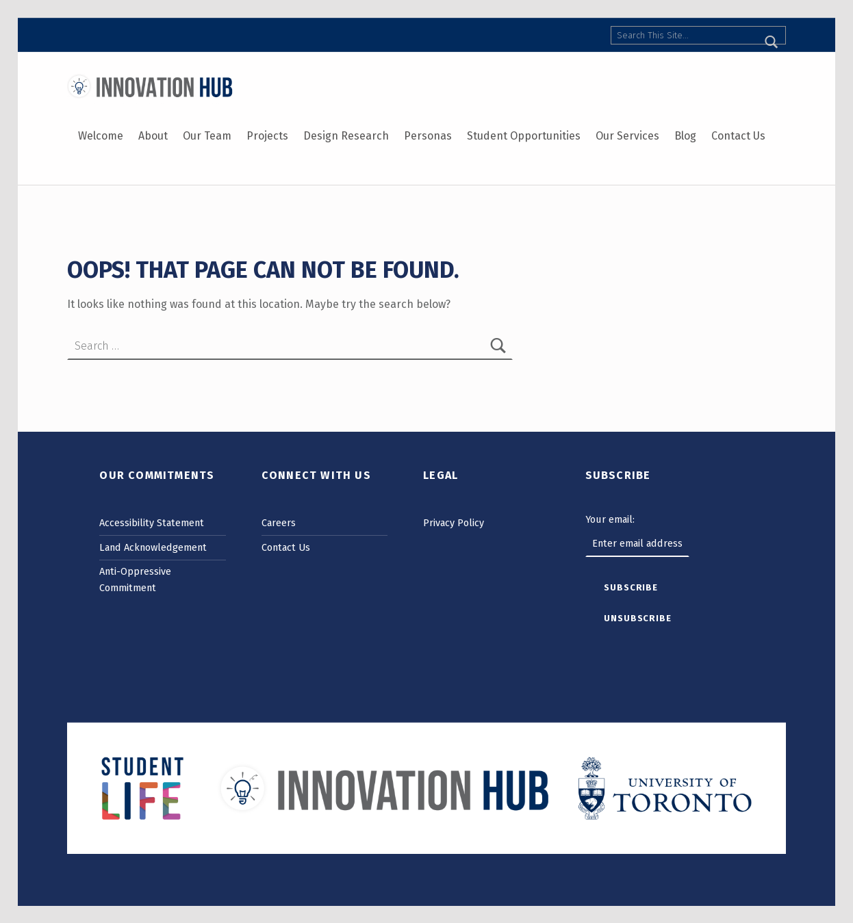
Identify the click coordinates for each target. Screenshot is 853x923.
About (153, 135)
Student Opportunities (524, 135)
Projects (267, 135)
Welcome (100, 135)
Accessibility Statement (151, 523)
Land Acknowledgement (153, 547)
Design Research (346, 135)
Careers (279, 523)
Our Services (627, 135)
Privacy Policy (453, 523)
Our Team (207, 135)
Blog (685, 135)
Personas (428, 135)
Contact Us (738, 135)
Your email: (610, 519)
